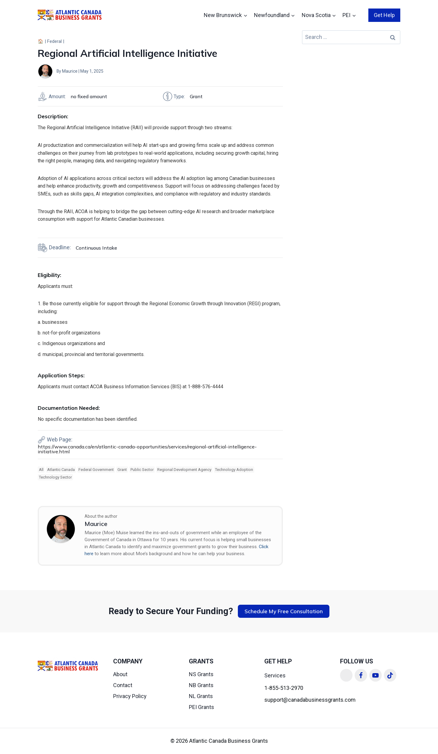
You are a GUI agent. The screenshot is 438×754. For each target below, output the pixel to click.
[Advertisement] (351, 90)
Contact (122, 685)
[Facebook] (361, 675)
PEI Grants (201, 707)
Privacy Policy (130, 696)
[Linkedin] (346, 675)
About (120, 674)
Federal (54, 41)
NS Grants (201, 674)
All (41, 469)
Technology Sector (55, 477)
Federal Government (96, 469)
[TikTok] (390, 675)
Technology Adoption (234, 469)
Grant (122, 469)
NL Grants (201, 696)
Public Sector (142, 469)
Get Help (384, 15)
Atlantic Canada (61, 469)
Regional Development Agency (184, 469)
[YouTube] (375, 675)
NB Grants (201, 685)
